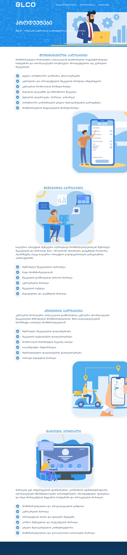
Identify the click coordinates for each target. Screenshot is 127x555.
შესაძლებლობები (66, 5)
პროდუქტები (87, 5)
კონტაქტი (103, 5)
